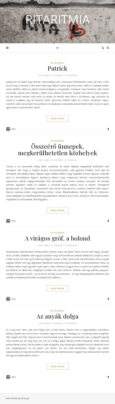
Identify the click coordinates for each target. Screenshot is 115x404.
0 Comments (70, 75)
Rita (14, 129)
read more (58, 118)
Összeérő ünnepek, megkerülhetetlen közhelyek (57, 149)
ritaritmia (57, 19)
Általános (57, 63)
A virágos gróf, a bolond (57, 238)
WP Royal (25, 398)
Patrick (57, 68)
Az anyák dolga (57, 316)
